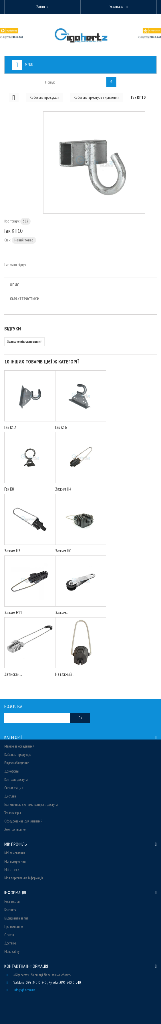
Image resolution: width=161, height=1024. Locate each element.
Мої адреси (11, 870)
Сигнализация (13, 788)
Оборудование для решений (23, 821)
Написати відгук (15, 265)
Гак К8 (9, 489)
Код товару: (11, 221)
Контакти (10, 910)
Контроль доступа (16, 779)
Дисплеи (10, 796)
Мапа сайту (11, 951)
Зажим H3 (12, 551)
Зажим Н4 (63, 489)
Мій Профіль (15, 844)
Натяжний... (64, 674)
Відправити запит (16, 918)
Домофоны (11, 771)
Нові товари (12, 901)
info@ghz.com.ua (24, 990)
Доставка (10, 943)
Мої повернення (15, 861)
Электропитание (15, 829)
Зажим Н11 (13, 612)
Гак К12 (10, 427)
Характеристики (24, 299)
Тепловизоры (12, 813)
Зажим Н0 (63, 551)
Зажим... (62, 612)
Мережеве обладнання (19, 746)
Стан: (7, 240)
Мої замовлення (14, 853)
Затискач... (13, 674)
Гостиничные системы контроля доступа (31, 804)
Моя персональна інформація (23, 878)
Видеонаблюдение (16, 763)
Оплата (9, 935)
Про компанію (13, 926)
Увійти (40, 6)
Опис (14, 285)
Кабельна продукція (17, 754)
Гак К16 (61, 427)
